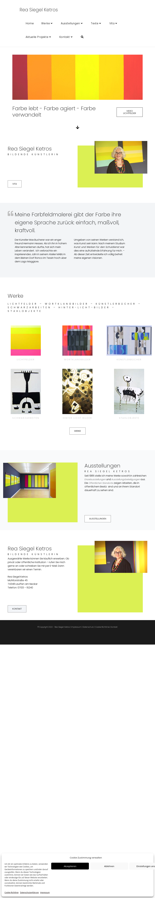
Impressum (45, 892)
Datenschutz (88, 627)
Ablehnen (109, 866)
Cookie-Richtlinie (12, 892)
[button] (130, 112)
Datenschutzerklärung (29, 892)
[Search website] (82, 37)
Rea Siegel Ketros (39, 10)
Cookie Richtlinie (102, 627)
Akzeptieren (70, 866)
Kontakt (114, 627)
